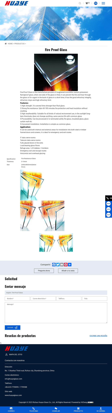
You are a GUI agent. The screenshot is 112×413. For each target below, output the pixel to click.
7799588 (23, 387)
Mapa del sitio (15, 354)
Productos (19, 44)
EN (96, 3)
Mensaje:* (10, 304)
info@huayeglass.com (13, 379)
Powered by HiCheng (79, 402)
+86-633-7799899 (11, 387)
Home (10, 44)
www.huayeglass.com (13, 395)
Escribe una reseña (98, 336)
